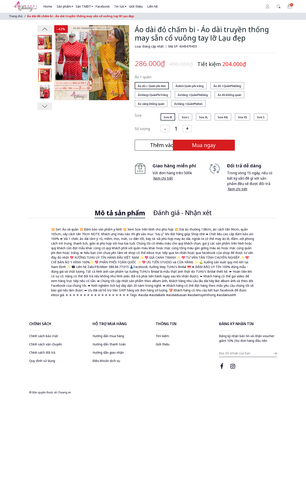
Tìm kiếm (162, 336)
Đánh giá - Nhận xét (182, 212)
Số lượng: (143, 128)
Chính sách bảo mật (43, 336)
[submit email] (274, 354)
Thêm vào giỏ (168, 145)
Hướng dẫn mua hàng (108, 336)
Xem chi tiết (163, 178)
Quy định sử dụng (42, 361)
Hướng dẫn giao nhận (108, 353)
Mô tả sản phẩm (120, 213)
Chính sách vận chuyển (45, 344)
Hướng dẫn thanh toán (109, 344)
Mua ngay (240, 145)
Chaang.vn (64, 393)
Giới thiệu (163, 344)
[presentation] (44, 29)
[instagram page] (233, 367)
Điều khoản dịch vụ (106, 361)
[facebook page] (222, 367)
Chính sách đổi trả (42, 353)
